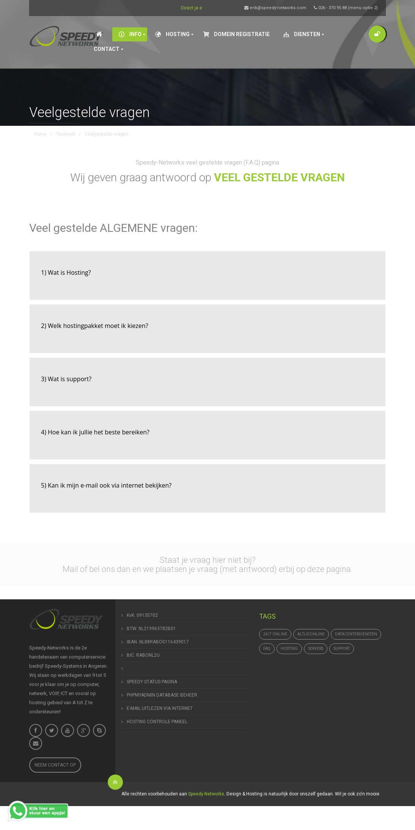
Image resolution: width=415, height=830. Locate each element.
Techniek (65, 134)
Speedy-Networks (206, 794)
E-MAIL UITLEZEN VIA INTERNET (160, 708)
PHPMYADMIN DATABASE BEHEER (162, 695)
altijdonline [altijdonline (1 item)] (311, 634)
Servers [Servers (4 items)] (315, 648)
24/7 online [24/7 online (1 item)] (275, 634)
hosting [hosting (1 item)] (289, 648)
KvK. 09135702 (142, 615)
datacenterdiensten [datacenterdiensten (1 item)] (356, 634)
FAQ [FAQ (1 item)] (266, 648)
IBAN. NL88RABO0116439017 (158, 642)
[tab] (207, 275)
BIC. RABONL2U (143, 655)
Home (40, 134)
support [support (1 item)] (341, 648)
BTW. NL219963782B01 (151, 628)
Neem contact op (55, 765)
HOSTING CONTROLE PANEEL (157, 721)
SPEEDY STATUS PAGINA (152, 681)
